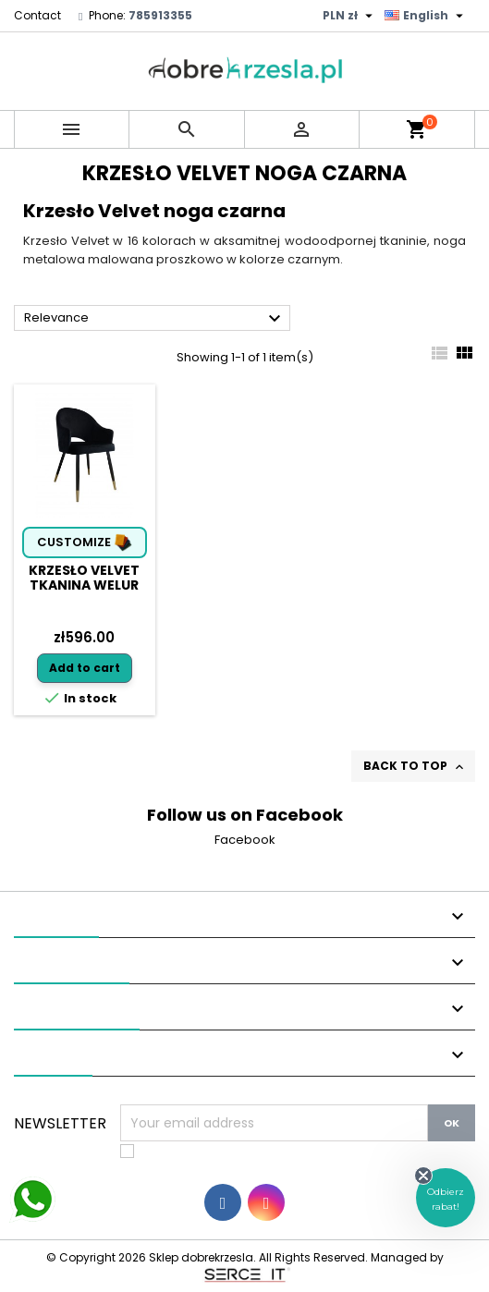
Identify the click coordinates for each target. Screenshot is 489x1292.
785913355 (160, 15)
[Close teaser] (423, 1175)
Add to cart (84, 668)
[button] (445, 1197)
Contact (37, 15)
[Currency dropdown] (350, 15)
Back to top (415, 766)
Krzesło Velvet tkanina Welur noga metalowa (84, 585)
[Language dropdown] (426, 15)
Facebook (244, 839)
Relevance (155, 319)
